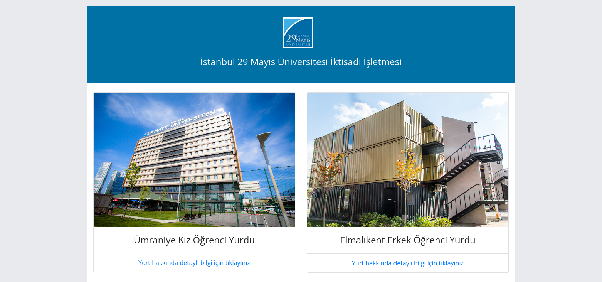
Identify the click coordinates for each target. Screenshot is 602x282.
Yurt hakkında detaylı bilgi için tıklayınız (194, 262)
